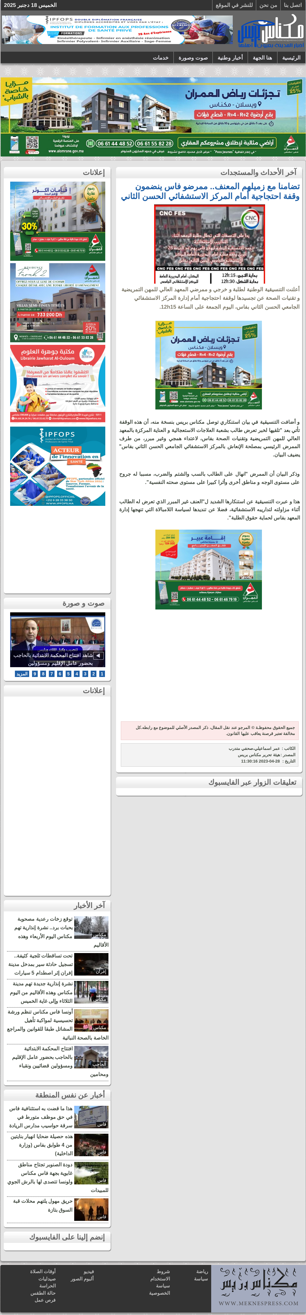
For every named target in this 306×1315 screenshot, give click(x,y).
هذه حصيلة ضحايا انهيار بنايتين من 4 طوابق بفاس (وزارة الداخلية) (41, 1145)
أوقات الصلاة (42, 1271)
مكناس (99, 934)
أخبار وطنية (230, 58)
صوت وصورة (193, 58)
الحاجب (99, 1064)
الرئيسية (291, 58)
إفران (101, 971)
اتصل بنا (293, 5)
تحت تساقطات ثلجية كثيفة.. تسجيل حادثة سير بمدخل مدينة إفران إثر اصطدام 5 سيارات (40, 964)
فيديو (89, 1271)
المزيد (22, 673)
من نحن (268, 5)
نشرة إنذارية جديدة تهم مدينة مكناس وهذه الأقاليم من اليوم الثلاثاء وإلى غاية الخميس (41, 992)
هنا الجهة (262, 58)
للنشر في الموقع (234, 5)
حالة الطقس (42, 1293)
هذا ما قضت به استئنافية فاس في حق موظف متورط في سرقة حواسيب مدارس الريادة (40, 1117)
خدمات (161, 58)
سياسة (201, 1278)
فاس (101, 1124)
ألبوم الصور (82, 1278)
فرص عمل (45, 1300)
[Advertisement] (208, 669)
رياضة (202, 1271)
